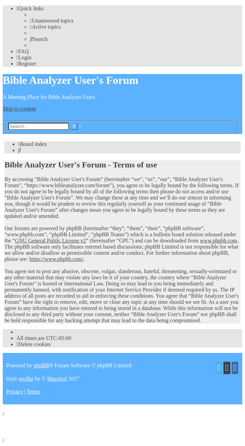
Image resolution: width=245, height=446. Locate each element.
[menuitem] (51, 21)
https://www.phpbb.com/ (56, 259)
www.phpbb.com (218, 240)
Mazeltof (57, 379)
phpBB (41, 365)
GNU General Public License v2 (50, 240)
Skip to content (19, 108)
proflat (26, 379)
